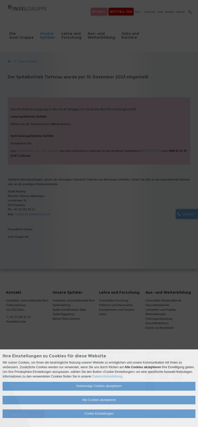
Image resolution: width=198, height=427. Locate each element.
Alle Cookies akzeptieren (99, 400)
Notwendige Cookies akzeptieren (98, 386)
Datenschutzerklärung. (107, 376)
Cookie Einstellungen (99, 413)
